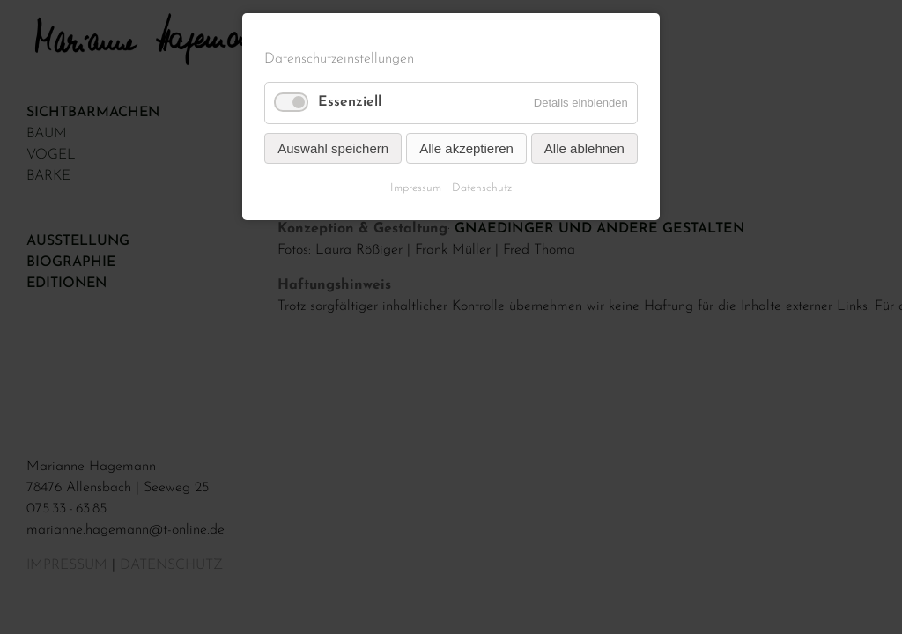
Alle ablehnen (584, 148)
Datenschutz (482, 188)
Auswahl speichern (332, 148)
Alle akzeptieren (466, 148)
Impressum (415, 188)
